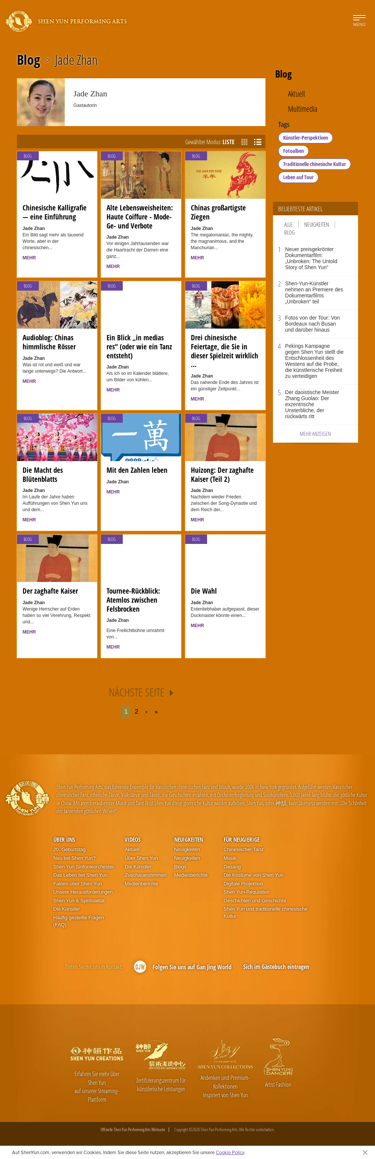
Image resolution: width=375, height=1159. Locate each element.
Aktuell (296, 94)
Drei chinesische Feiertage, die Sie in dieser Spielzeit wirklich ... (224, 351)
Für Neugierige (241, 839)
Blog (28, 59)
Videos (132, 839)
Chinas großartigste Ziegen (218, 212)
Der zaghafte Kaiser (50, 591)
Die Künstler (66, 909)
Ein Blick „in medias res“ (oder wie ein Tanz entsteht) (139, 346)
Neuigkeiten (316, 224)
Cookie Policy (230, 1152)
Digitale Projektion (243, 883)
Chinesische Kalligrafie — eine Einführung (55, 212)
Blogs (180, 867)
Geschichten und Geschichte (255, 900)
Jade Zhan (76, 59)
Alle (288, 224)
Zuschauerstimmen (145, 875)
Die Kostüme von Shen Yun (254, 875)
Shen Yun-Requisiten (247, 892)
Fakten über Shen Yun (77, 883)
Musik (230, 858)
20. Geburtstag (69, 849)
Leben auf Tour (298, 177)
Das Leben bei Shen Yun (80, 875)
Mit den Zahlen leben (137, 470)
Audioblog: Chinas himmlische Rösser (49, 342)
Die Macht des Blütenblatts (43, 474)
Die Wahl (204, 591)
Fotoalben (293, 150)
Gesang (232, 867)
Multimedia (302, 109)
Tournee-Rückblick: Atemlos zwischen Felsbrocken (133, 600)
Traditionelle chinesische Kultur (314, 164)
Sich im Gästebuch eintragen (276, 967)
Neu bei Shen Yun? (74, 858)
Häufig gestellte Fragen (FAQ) (78, 921)
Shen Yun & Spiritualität (79, 900)
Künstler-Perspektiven (305, 137)
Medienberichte (141, 883)
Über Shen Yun (141, 858)
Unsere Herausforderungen (83, 892)
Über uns (64, 839)
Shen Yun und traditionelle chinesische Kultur (266, 912)
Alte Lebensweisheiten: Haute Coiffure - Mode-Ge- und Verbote (140, 216)
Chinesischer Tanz (244, 849)
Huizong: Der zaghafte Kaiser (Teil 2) (222, 474)
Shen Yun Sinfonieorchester (83, 867)
